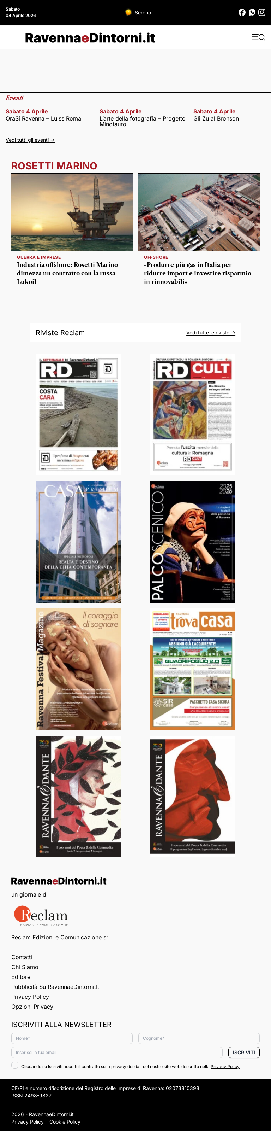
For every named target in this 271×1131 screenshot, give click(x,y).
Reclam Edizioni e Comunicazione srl (60, 937)
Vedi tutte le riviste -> (210, 332)
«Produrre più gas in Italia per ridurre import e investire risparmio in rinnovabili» (197, 273)
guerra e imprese (39, 257)
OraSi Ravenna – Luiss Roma (43, 118)
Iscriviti (244, 1052)
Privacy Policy (30, 996)
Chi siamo (24, 966)
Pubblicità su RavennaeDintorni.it (55, 986)
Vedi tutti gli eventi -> (30, 140)
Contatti (21, 957)
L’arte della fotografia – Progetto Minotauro (143, 121)
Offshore (156, 257)
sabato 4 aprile (27, 111)
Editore (20, 976)
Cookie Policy (64, 1122)
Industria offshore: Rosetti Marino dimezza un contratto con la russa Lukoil (67, 273)
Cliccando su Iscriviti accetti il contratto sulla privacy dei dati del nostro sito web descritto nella (125, 1066)
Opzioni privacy (32, 1006)
